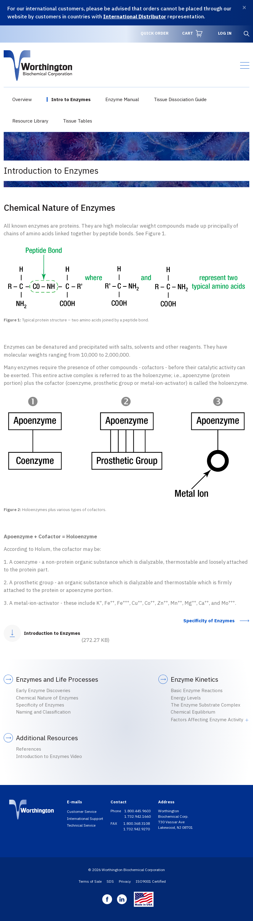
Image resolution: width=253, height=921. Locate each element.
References (28, 749)
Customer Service (81, 811)
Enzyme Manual (122, 99)
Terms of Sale (90, 881)
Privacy (125, 881)
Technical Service (81, 825)
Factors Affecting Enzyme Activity (207, 719)
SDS (110, 881)
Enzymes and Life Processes (57, 679)
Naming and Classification (43, 712)
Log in (225, 33)
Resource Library (30, 121)
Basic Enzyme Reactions (197, 690)
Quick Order (155, 33)
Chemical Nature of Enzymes (47, 698)
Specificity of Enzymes (209, 620)
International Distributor (134, 16)
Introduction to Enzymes (52, 633)
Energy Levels (186, 698)
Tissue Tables (77, 121)
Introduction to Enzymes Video (49, 756)
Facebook (107, 899)
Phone (116, 811)
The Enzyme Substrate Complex (205, 705)
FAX (114, 823)
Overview (22, 99)
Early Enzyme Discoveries (43, 690)
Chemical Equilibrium (193, 712)
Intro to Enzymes (71, 99)
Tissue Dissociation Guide (180, 99)
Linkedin (122, 899)
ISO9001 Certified (151, 881)
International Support (85, 818)
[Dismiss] (244, 7)
